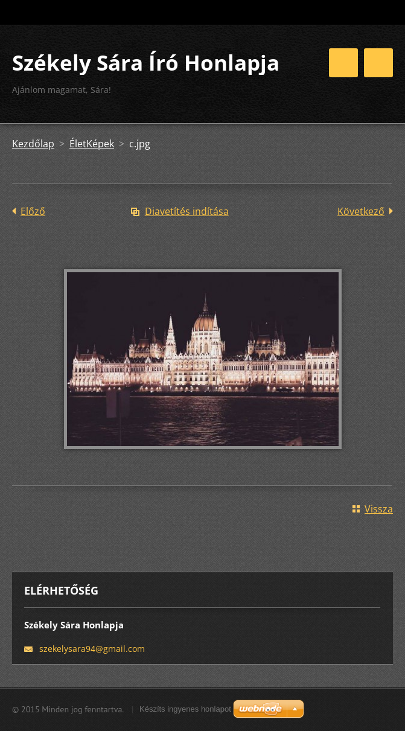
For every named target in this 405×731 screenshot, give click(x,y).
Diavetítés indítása (187, 211)
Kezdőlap (33, 143)
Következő (360, 211)
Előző (33, 211)
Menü (378, 62)
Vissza (379, 509)
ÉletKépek (91, 143)
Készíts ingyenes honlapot (185, 708)
